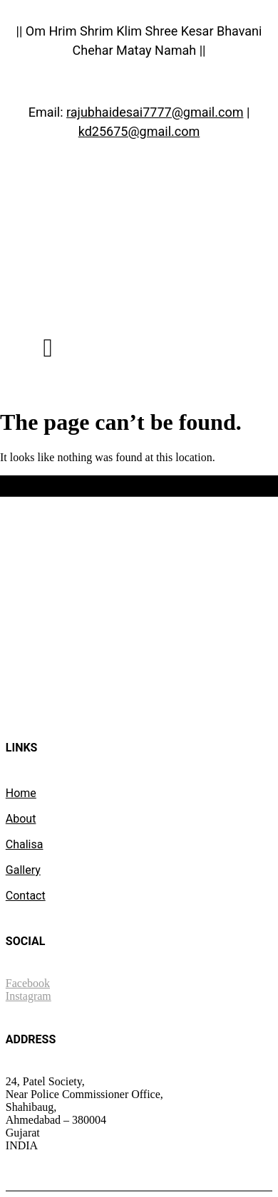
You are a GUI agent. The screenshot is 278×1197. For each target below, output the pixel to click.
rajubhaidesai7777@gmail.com (154, 112)
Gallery (23, 870)
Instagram (28, 996)
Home (21, 793)
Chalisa (24, 844)
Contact (26, 895)
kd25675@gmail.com (139, 131)
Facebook (28, 983)
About (21, 819)
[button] (48, 348)
